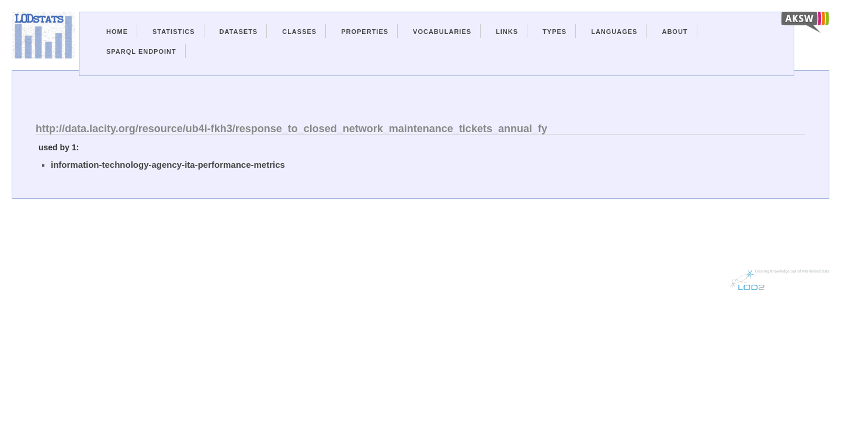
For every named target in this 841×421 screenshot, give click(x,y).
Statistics (173, 31)
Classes (299, 31)
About (674, 31)
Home (117, 31)
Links (507, 31)
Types (555, 31)
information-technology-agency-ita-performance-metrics (168, 165)
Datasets (239, 31)
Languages (614, 31)
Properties (364, 31)
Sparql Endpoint (141, 51)
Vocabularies (442, 31)
